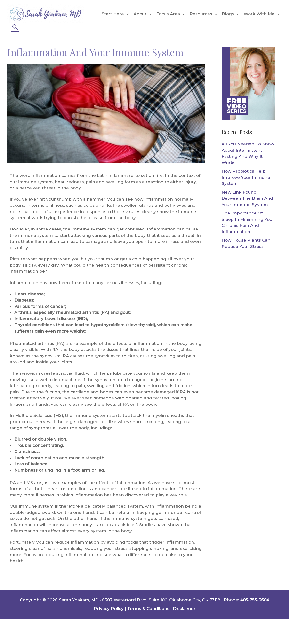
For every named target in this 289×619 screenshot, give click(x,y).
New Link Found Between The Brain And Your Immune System (247, 198)
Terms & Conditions (148, 608)
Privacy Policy (109, 608)
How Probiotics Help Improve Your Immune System (246, 177)
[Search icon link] (15, 27)
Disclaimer (184, 608)
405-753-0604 (254, 599)
